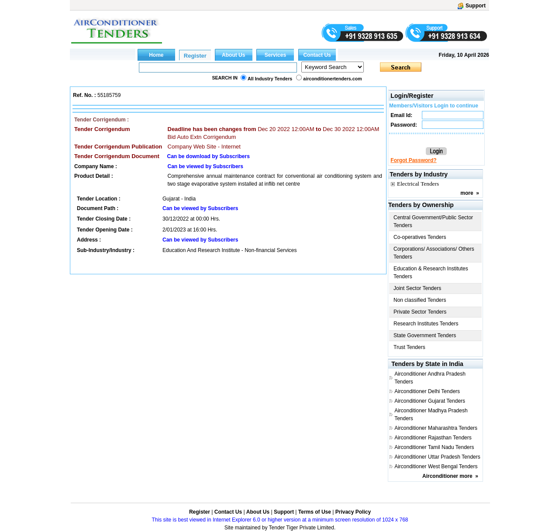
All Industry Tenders (270, 78)
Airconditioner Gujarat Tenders (429, 401)
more (466, 193)
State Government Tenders (424, 335)
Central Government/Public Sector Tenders (433, 221)
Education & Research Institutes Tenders (430, 273)
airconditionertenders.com (332, 78)
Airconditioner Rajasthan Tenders (433, 438)
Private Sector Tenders (419, 312)
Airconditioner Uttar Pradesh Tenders (437, 457)
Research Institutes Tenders (426, 324)
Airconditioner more (447, 476)
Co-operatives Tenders (419, 237)
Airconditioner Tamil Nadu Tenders (434, 447)
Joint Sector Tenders (417, 288)
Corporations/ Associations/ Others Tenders (433, 253)
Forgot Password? (413, 160)
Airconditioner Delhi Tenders (427, 391)
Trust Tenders (409, 347)
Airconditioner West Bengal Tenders (435, 466)
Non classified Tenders (419, 300)
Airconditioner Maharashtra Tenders (435, 428)
